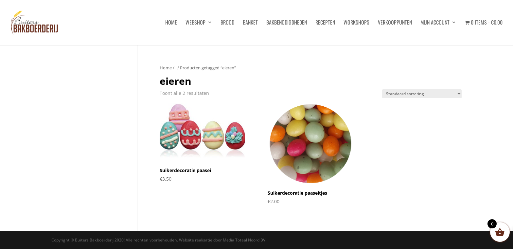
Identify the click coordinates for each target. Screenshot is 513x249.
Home (166, 68)
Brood (227, 23)
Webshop (195, 23)
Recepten (325, 23)
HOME (171, 23)
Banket (250, 23)
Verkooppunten (395, 23)
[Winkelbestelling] (422, 93)
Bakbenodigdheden (286, 23)
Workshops (356, 23)
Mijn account (435, 23)
